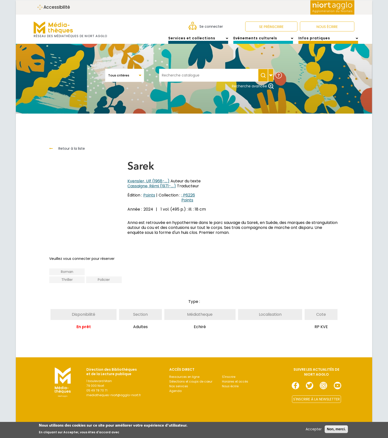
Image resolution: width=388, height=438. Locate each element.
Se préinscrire (271, 26)
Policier (104, 284)
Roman (67, 276)
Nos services (178, 391)
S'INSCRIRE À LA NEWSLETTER (316, 404)
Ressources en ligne (184, 382)
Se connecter (211, 26)
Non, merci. (336, 429)
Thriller (67, 284)
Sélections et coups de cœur (190, 386)
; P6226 (188, 200)
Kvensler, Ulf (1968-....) (148, 186)
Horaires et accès (235, 386)
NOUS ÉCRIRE (327, 26)
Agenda (175, 396)
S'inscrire (228, 382)
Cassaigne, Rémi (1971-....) (151, 191)
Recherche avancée (253, 91)
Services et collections (198, 40)
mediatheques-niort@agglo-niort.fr (113, 400)
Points (149, 200)
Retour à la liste (71, 153)
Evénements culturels (263, 40)
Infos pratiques (328, 40)
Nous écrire (230, 391)
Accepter (314, 429)
